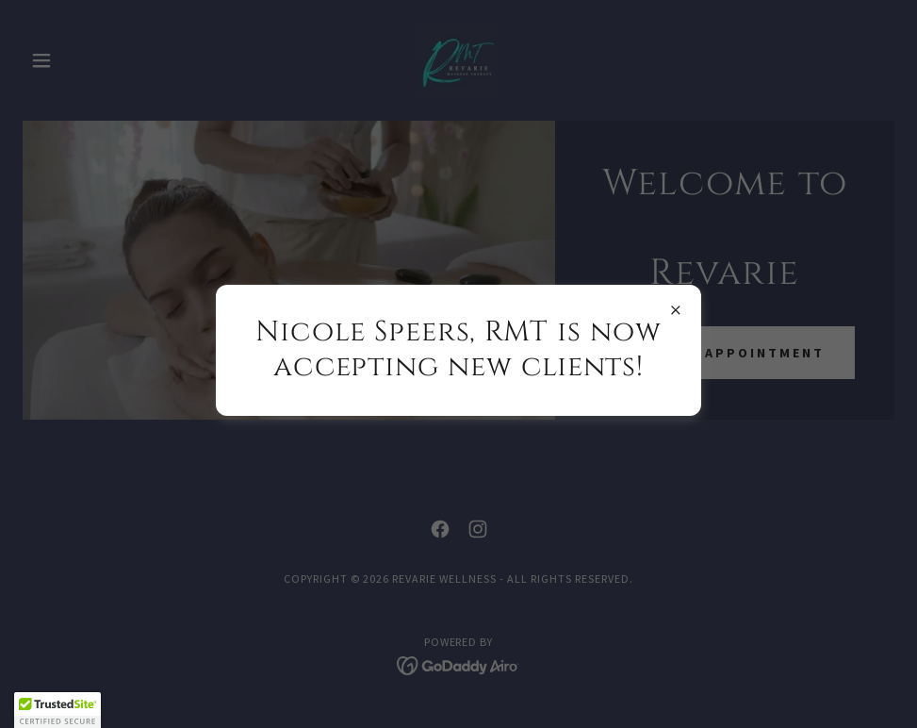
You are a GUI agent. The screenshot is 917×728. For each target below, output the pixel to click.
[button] (57, 710)
